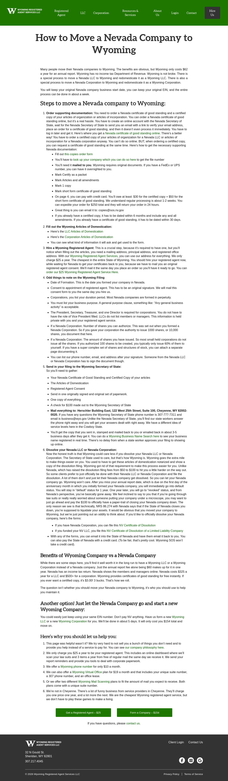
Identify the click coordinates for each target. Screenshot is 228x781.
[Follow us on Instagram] (191, 760)
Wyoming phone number (76, 666)
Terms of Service (193, 774)
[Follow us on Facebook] (182, 760)
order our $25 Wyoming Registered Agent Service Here (82, 272)
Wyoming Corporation (73, 621)
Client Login (176, 742)
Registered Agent (61, 12)
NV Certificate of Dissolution (137, 525)
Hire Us (212, 12)
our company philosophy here (144, 647)
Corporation (101, 12)
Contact (192, 12)
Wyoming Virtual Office (87, 672)
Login (175, 12)
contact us (133, 723)
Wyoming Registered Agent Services (94, 256)
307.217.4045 (34, 761)
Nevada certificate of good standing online (132, 133)
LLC (82, 12)
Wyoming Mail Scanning (94, 681)
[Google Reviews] (200, 760)
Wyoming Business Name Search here (134, 436)
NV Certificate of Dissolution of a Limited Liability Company (145, 530)
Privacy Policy (171, 774)
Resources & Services (130, 12)
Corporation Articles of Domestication (89, 237)
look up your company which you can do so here (104, 159)
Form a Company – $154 (144, 712)
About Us (157, 12)
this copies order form (79, 154)
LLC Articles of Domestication (84, 231)
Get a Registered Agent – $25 (83, 712)
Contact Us (195, 742)
